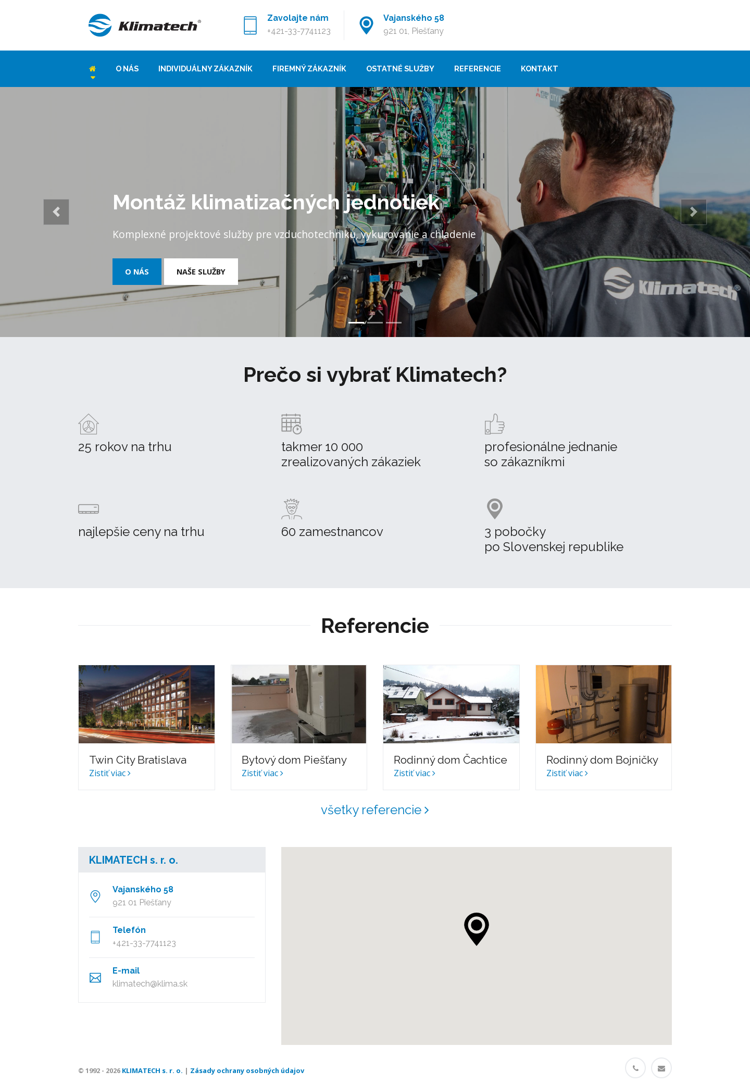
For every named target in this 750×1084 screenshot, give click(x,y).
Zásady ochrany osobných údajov (247, 1070)
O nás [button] (137, 272)
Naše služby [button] (201, 272)
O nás (127, 68)
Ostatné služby (400, 68)
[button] (56, 212)
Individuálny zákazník (205, 68)
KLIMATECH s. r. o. (133, 860)
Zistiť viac (110, 773)
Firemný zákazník (309, 68)
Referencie (477, 68)
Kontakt (539, 68)
